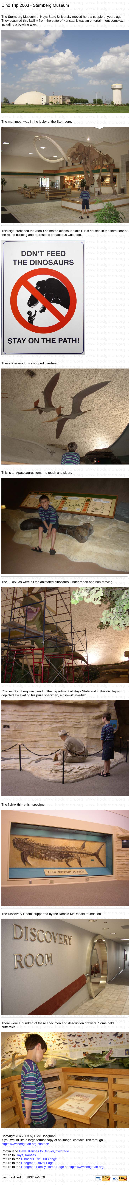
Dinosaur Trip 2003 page (39, 1159)
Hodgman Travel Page (37, 1163)
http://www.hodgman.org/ (86, 1167)
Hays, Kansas (26, 1155)
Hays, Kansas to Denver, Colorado (44, 1151)
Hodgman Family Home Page (42, 1167)
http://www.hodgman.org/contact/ (25, 1144)
